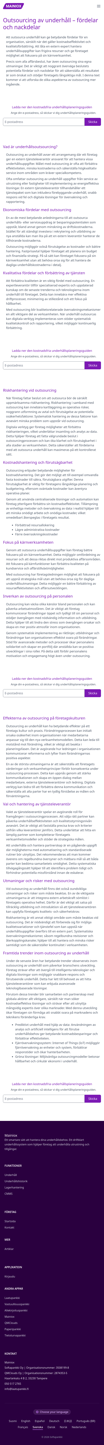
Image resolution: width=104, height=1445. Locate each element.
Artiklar (9, 1249)
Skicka (92, 122)
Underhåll (11, 1175)
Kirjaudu (10, 1276)
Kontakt (9, 1227)
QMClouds (11, 1323)
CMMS (8, 1194)
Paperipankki (13, 1329)
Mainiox (9, 1317)
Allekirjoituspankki (16, 1310)
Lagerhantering (14, 1187)
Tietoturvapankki (15, 1335)
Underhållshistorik (16, 1181)
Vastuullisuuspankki (17, 1304)
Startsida (10, 1221)
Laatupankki (12, 1298)
